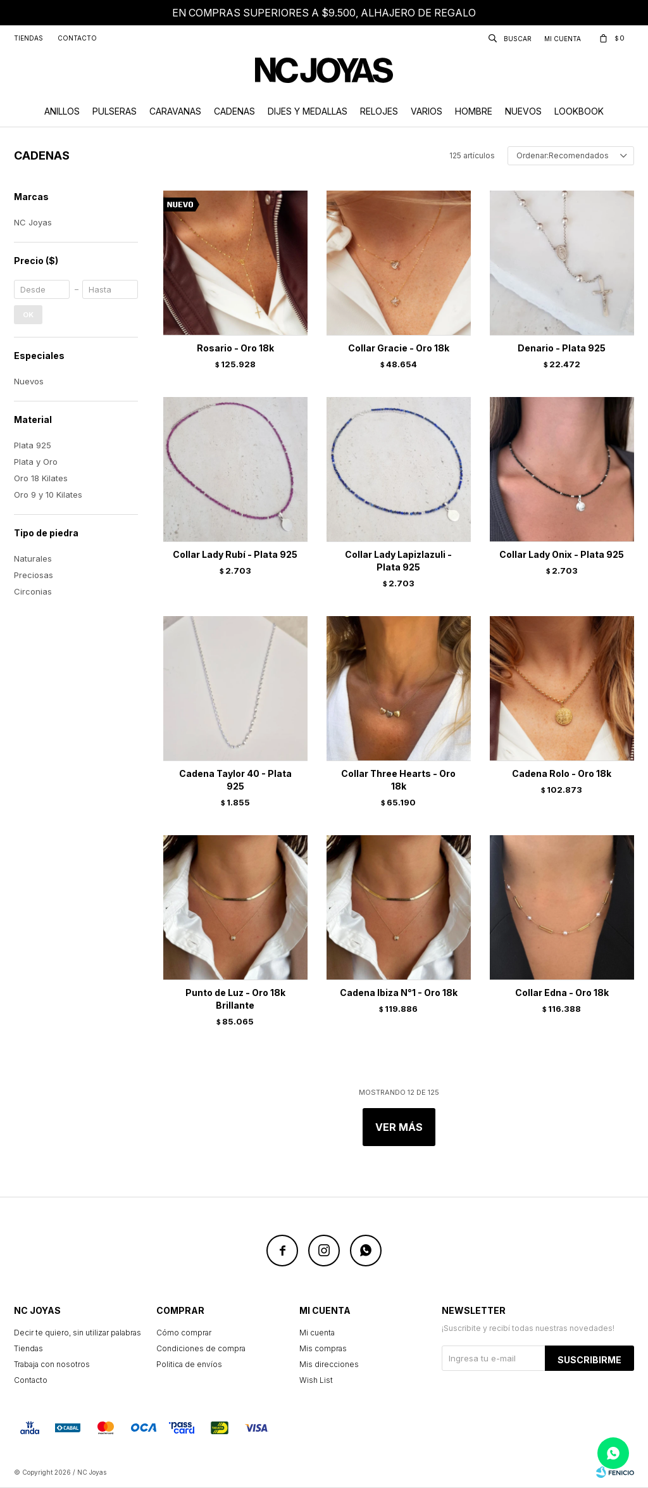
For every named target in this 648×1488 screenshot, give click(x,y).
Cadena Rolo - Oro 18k (561, 773)
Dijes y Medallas (307, 111)
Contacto (77, 38)
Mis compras (323, 1348)
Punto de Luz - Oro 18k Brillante (235, 999)
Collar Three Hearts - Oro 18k (398, 779)
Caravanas (175, 111)
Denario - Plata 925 (562, 348)
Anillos (62, 111)
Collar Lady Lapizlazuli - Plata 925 (398, 560)
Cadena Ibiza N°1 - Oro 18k (399, 992)
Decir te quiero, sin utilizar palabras (77, 1332)
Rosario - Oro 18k (235, 348)
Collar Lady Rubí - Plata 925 (235, 554)
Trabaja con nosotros (52, 1364)
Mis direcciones (329, 1364)
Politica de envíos (189, 1364)
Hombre (473, 111)
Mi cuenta (317, 1332)
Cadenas (234, 111)
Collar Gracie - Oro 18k (398, 348)
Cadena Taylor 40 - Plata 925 (235, 779)
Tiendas (28, 38)
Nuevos (523, 111)
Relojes (379, 111)
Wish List (316, 1380)
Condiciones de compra (201, 1348)
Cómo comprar (183, 1332)
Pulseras (114, 111)
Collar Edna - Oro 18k (562, 992)
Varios (426, 111)
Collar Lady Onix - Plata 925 (561, 554)
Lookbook (579, 111)
